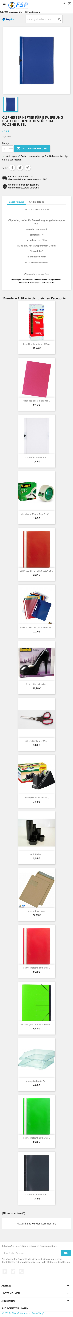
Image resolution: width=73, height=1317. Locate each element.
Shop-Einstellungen (14, 1308)
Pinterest (28, 168)
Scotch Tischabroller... (36, 684)
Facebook (5, 1271)
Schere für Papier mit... (36, 740)
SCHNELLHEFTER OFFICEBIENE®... (36, 570)
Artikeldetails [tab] (36, 201)
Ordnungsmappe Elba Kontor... (36, 1024)
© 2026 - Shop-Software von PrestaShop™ (23, 1313)
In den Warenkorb (32, 149)
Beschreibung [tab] (16, 201)
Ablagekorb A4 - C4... (36, 1081)
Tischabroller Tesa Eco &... (36, 797)
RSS (21, 1271)
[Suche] (43, 19)
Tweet (20, 168)
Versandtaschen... (36, 911)
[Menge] (5, 148)
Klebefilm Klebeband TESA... (36, 344)
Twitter (13, 1271)
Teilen (12, 168)
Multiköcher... (36, 854)
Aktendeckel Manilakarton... (36, 400)
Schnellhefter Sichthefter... (36, 967)
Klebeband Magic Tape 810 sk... (36, 514)
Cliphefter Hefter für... (36, 457)
